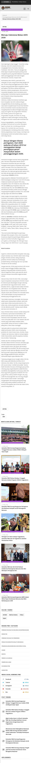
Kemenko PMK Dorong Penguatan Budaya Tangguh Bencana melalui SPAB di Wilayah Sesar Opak (17, 703)
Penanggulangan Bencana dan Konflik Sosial (14, 17)
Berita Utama (13, 615)
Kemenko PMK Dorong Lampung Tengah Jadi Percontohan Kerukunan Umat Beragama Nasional (17, 749)
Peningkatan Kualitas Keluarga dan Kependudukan (15, 630)
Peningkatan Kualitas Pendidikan (10, 638)
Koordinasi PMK (6, 666)
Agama (3, 650)
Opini (4, 618)
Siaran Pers (5, 670)
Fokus (21, 615)
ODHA (8, 185)
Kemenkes (9, 216)
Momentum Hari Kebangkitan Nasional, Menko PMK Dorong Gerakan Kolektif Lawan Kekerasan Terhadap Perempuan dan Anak (17, 731)
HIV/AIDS (11, 175)
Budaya (4, 654)
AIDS (4, 416)
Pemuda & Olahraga (7, 658)
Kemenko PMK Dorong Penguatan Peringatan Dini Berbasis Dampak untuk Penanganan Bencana (17, 741)
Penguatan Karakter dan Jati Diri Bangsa (12, 642)
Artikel (5, 26)
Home (4, 15)
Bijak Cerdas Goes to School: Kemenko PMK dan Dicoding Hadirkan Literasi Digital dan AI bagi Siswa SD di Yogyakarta (17, 721)
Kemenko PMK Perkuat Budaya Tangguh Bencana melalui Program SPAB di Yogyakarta (17, 711)
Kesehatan (4, 634)
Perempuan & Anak (6, 662)
